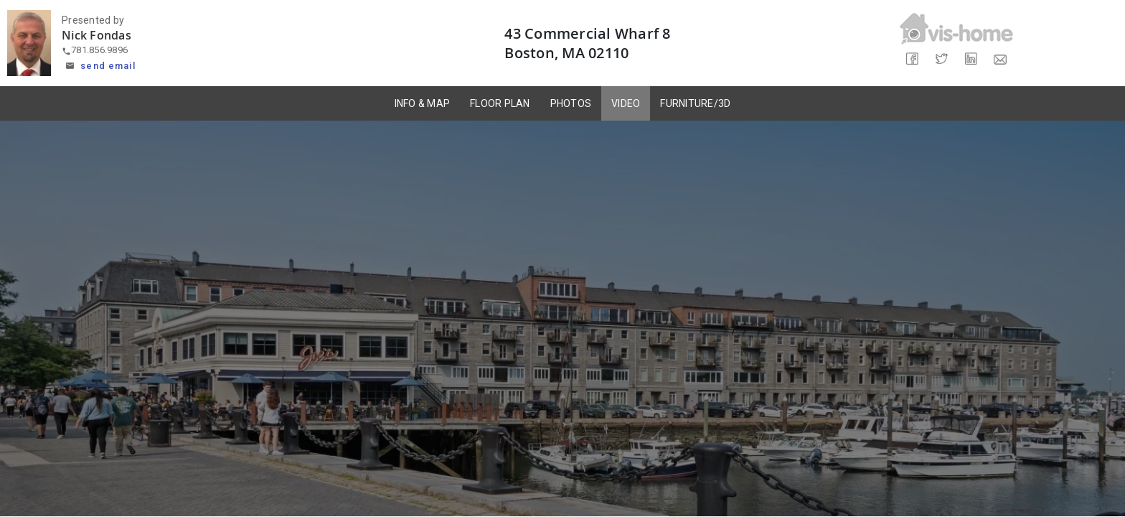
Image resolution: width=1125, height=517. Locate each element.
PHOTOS (571, 103)
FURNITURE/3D (695, 103)
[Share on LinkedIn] (971, 59)
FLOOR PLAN (500, 103)
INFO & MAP (423, 103)
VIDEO (625, 103)
